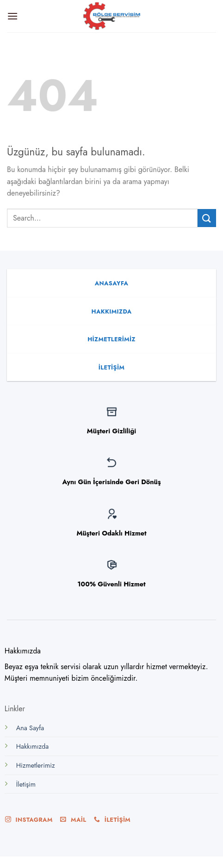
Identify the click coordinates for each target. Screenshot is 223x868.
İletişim (26, 784)
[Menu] (12, 16)
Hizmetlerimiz (35, 765)
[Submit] (207, 218)
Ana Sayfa (30, 728)
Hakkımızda (32, 746)
